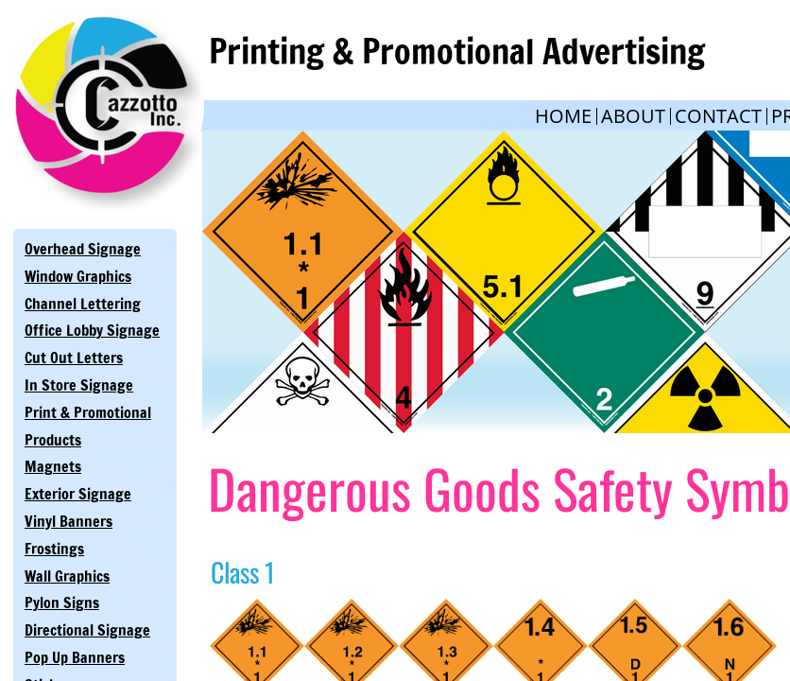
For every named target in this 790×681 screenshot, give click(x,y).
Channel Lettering (83, 303)
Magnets (53, 466)
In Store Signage (79, 385)
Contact (718, 116)
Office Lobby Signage (92, 330)
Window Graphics (78, 276)
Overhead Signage (83, 248)
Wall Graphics (67, 576)
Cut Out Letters (74, 357)
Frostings (54, 548)
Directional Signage (87, 630)
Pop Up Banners (75, 657)
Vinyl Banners (68, 521)
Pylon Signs (62, 602)
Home (563, 116)
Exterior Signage (78, 493)
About (633, 116)
